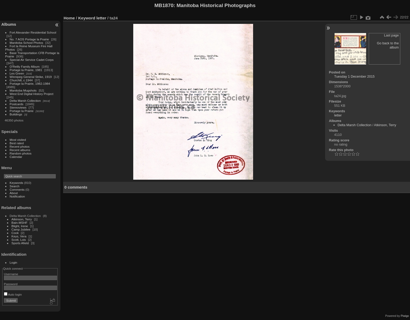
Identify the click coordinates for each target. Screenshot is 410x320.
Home (69, 18)
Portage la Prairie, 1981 (26, 70)
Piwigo (405, 315)
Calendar (16, 156)
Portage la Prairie (22, 111)
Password (11, 284)
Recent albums (20, 150)
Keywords (16, 182)
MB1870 (164, 5)
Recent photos (20, 146)
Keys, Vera (19, 236)
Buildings (16, 114)
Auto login (13, 294)
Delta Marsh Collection (25, 100)
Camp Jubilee (21, 229)
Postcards (16, 104)
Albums (8, 24)
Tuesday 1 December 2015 (354, 76)
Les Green (17, 73)
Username (11, 274)
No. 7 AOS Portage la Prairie (29, 39)
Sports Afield (20, 243)
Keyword (86, 18)
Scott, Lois (19, 239)
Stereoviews (18, 107)
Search (14, 186)
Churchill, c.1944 (21, 80)
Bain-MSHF (20, 222)
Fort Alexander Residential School (33, 32)
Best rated (17, 143)
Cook (15, 232)
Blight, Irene (20, 226)
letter (101, 18)
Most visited (18, 139)
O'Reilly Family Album (25, 66)
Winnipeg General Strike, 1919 (31, 76)
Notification (17, 196)
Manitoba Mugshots (23, 90)
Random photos (21, 153)
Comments (17, 189)
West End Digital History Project (32, 93)
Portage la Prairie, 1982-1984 (30, 83)
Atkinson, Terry (22, 219)
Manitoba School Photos (26, 42)
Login (13, 262)
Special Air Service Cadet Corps (32, 59)
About (14, 193)
